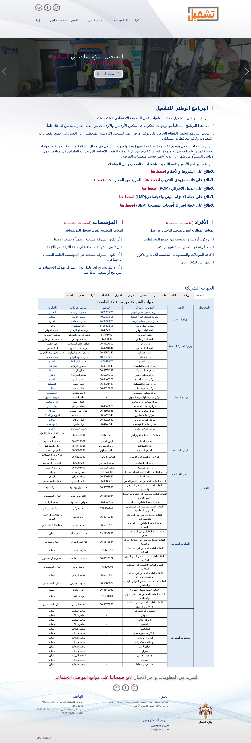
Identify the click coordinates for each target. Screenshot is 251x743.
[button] (4, 71)
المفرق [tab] (118, 295)
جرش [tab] (131, 295)
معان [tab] (81, 295)
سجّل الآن (111, 74)
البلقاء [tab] (175, 295)
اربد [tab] (154, 295)
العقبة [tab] (70, 295)
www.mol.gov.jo (160, 725)
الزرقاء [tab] (187, 295)
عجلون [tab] (143, 295)
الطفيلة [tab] (105, 295)
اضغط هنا (158, 171)
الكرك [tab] (93, 295)
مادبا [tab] (164, 295)
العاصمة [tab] (201, 295)
